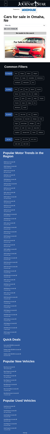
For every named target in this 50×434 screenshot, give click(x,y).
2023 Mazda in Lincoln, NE (10, 271)
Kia (34, 103)
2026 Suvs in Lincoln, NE (9, 162)
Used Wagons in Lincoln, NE (10, 424)
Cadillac (36, 94)
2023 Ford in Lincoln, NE (9, 241)
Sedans (28, 73)
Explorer (35, 114)
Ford (16, 89)
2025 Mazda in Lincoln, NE (10, 219)
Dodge (29, 103)
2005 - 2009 (17, 144)
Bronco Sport (24, 123)
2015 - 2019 (25, 139)
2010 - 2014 (33, 139)
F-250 (41, 119)
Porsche (17, 103)
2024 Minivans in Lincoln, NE (10, 315)
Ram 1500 (23, 114)
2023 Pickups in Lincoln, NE (10, 237)
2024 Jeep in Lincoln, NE (9, 280)
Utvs (33, 82)
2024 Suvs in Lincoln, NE (9, 202)
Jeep (21, 89)
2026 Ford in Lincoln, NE (9, 171)
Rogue (16, 123)
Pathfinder (41, 132)
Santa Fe (17, 128)
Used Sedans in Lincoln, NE (10, 415)
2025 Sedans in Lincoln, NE (10, 254)
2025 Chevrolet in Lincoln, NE (10, 267)
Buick (23, 98)
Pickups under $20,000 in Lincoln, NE (12, 350)
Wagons (35, 73)
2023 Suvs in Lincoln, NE (9, 206)
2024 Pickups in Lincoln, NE (10, 228)
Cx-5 (29, 114)
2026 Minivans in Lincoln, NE (10, 258)
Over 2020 (17, 139)
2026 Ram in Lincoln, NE (9, 175)
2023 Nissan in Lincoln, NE (10, 302)
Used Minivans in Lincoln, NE (10, 420)
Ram (27, 89)
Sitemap (25, 432)
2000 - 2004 (25, 144)
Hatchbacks (17, 82)
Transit (33, 132)
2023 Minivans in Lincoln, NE (10, 328)
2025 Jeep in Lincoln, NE (9, 223)
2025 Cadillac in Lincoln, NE (10, 250)
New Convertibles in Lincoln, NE (11, 389)
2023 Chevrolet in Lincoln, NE (10, 298)
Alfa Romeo (17, 107)
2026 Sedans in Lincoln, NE (10, 197)
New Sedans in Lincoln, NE (10, 376)
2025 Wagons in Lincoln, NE (10, 311)
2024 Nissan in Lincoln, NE (10, 289)
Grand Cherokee (18, 119)
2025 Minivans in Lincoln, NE (10, 276)
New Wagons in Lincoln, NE (10, 381)
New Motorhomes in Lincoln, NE (11, 394)
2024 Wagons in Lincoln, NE (10, 324)
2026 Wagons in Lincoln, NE (10, 215)
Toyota (23, 103)
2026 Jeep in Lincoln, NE (9, 193)
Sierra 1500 (36, 128)
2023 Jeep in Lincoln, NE (9, 293)
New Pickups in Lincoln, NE (10, 372)
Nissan (16, 94)
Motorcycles (26, 82)
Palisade (35, 119)
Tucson (29, 128)
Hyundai (39, 89)
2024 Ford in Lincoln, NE (9, 245)
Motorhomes (40, 78)
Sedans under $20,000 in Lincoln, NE (12, 354)
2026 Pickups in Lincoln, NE (10, 167)
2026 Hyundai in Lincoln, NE (10, 184)
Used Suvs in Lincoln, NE (9, 407)
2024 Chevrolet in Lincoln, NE (10, 263)
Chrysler (41, 98)
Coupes (23, 78)
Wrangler (32, 123)
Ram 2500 (27, 119)
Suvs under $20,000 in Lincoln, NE (12, 346)
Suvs (16, 73)
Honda (24, 107)
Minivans (17, 78)
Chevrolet (23, 94)
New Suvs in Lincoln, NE (9, 367)
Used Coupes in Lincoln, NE (10, 429)
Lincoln (29, 98)
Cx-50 (38, 123)
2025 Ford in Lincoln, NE (9, 210)
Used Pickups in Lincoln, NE (10, 411)
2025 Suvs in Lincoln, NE (9, 189)
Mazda (32, 89)
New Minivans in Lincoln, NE (10, 385)
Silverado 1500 (26, 132)
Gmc (30, 94)
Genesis (17, 98)
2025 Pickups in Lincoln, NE (10, 232)
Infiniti (35, 98)
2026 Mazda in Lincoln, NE (10, 180)
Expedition (17, 132)
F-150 (16, 114)
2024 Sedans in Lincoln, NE (10, 306)
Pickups (22, 73)
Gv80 (23, 128)
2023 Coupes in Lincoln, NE (10, 333)
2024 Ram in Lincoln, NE (9, 285)
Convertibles (31, 78)
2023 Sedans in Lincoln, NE (10, 319)
